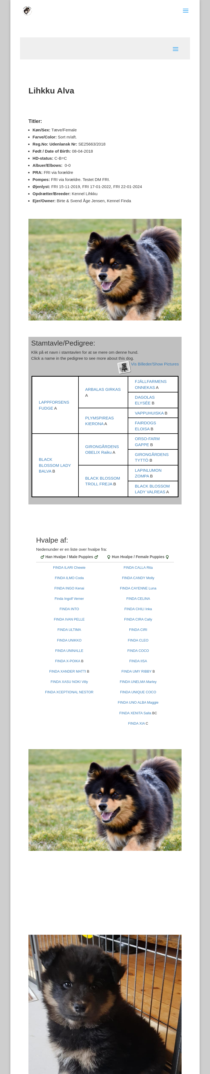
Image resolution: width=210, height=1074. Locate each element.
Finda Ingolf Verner (69, 599)
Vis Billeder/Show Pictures (155, 364)
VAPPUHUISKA (150, 413)
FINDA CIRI (138, 630)
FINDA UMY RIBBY (136, 671)
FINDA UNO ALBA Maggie (138, 702)
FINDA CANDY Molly (138, 578)
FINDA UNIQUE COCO (138, 692)
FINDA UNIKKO (69, 640)
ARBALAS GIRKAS (103, 389)
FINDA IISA (138, 661)
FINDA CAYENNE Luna (138, 588)
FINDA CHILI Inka (138, 609)
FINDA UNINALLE (69, 651)
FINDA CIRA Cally (138, 619)
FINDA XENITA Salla (135, 713)
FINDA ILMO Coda (69, 578)
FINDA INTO (69, 609)
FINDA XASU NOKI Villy (69, 682)
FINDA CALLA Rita (138, 568)
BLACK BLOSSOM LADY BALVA (55, 465)
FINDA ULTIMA (69, 630)
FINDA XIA (136, 723)
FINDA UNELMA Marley (138, 682)
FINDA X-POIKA (67, 661)
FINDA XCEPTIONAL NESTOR (69, 692)
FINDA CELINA (138, 599)
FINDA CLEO (138, 640)
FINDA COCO (138, 651)
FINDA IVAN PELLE (69, 619)
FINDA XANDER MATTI (67, 671)
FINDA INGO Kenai (69, 588)
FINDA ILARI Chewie (69, 568)
